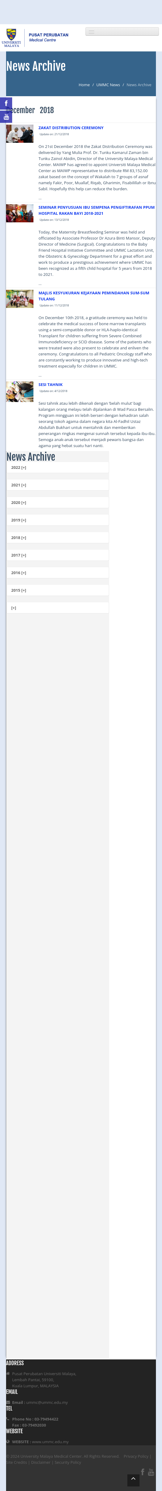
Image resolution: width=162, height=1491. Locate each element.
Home (84, 84)
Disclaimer (41, 1462)
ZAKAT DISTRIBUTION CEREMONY (71, 127)
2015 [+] (18, 590)
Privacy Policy (136, 1456)
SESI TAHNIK (51, 384)
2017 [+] (18, 555)
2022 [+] (18, 467)
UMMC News (108, 84)
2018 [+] (18, 537)
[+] (13, 607)
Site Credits (16, 1462)
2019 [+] (18, 520)
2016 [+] (18, 572)
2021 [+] (18, 485)
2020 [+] (18, 502)
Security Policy (68, 1462)
